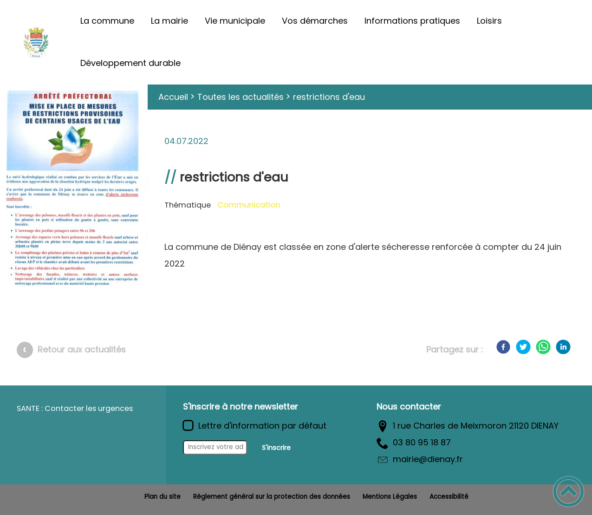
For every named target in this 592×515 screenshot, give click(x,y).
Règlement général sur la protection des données (271, 496)
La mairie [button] (169, 20)
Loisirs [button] (489, 20)
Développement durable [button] (130, 63)
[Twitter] (523, 346)
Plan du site (162, 496)
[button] (568, 491)
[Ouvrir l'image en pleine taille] (74, 190)
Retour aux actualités (82, 349)
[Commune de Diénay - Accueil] (36, 42)
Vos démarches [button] (315, 20)
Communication (248, 205)
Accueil (173, 97)
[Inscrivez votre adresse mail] (215, 447)
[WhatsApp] (543, 346)
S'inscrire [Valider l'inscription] (276, 447)
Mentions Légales (390, 496)
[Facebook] (503, 347)
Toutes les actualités (240, 97)
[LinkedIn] (563, 346)
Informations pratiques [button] (412, 20)
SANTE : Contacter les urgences (75, 408)
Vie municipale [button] (235, 20)
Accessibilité (448, 496)
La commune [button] (107, 20)
